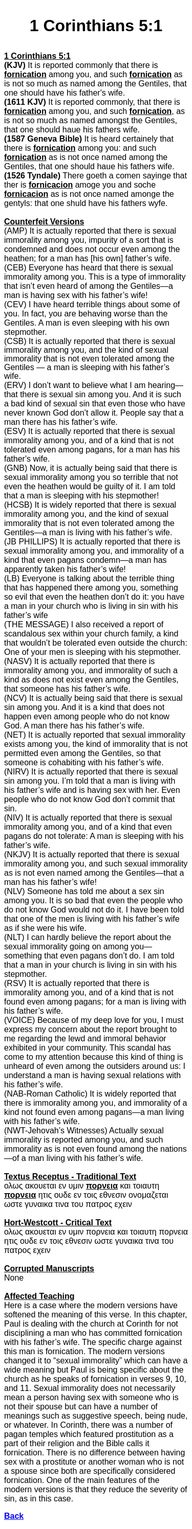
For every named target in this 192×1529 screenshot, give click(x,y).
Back (14, 1516)
